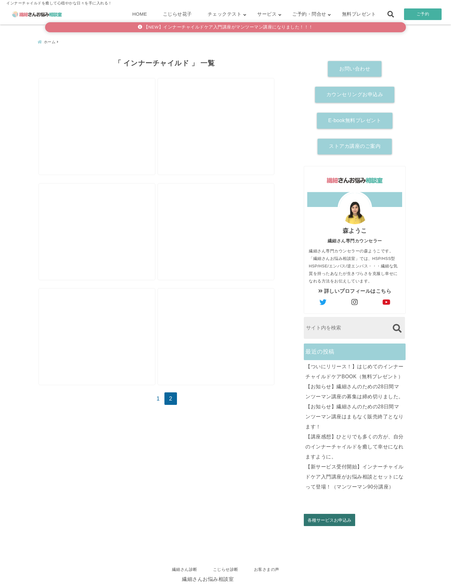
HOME (139, 14)
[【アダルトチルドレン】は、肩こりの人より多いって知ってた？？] (226, 109)
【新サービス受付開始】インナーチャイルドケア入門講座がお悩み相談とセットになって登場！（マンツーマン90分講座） (354, 475)
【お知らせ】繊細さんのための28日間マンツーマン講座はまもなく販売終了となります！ (354, 414)
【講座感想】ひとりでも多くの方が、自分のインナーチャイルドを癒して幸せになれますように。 (354, 444)
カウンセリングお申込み (354, 92)
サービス (267, 14)
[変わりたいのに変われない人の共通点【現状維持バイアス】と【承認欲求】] (226, 334)
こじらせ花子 (177, 14)
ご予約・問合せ (309, 14)
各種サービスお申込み (329, 518)
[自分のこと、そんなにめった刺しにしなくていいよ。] (226, 222)
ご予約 (423, 14)
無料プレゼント (359, 14)
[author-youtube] (386, 300)
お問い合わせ (354, 67)
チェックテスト (225, 14)
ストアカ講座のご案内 (355, 144)
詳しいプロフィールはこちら (354, 289)
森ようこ (355, 228)
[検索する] (397, 326)
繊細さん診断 (184, 569)
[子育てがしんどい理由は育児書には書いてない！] (100, 222)
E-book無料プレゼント (354, 118)
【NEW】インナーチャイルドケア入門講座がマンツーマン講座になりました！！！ (225, 27)
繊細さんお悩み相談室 (208, 577)
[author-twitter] (323, 300)
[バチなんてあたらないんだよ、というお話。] (100, 109)
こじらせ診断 (225, 569)
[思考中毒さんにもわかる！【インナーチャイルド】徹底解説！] (100, 334)
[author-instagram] (355, 300)
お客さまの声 (266, 569)
